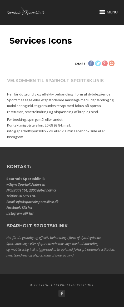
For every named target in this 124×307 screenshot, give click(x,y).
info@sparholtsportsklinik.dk (30, 131)
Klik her (27, 207)
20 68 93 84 (53, 125)
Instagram (15, 136)
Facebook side (85, 131)
